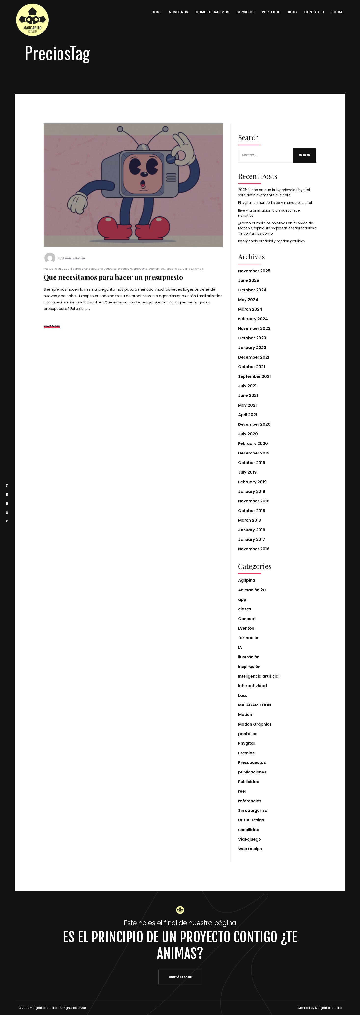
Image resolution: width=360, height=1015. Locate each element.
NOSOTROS (176, 12)
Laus (242, 695)
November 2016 (253, 549)
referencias (173, 276)
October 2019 (251, 463)
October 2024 (252, 290)
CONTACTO (311, 12)
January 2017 (251, 539)
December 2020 (254, 424)
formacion (248, 638)
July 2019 (247, 472)
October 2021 (251, 367)
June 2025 (248, 280)
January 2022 (252, 347)
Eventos (246, 628)
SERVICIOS (243, 12)
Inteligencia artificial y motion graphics (271, 241)
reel (242, 791)
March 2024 (250, 309)
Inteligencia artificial (258, 676)
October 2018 (251, 511)
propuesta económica (148, 276)
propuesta (125, 276)
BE (7, 512)
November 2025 (254, 271)
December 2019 (253, 453)
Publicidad (248, 782)
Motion (245, 714)
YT (7, 485)
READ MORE (52, 334)
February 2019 (252, 482)
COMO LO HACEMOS (210, 12)
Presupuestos (252, 762)
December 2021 (253, 357)
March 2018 (249, 520)
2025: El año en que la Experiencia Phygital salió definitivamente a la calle (274, 192)
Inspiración (249, 666)
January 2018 (251, 530)
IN (7, 494)
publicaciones (252, 772)
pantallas (247, 734)
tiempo (198, 276)
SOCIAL (335, 12)
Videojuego (249, 839)
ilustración (248, 657)
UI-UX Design (251, 820)
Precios (91, 276)
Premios (246, 753)
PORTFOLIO (268, 12)
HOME (154, 12)
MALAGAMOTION (254, 705)
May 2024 (248, 300)
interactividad (252, 686)
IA (240, 647)
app (242, 599)
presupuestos (107, 276)
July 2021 (247, 386)
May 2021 (247, 405)
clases (244, 609)
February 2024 (253, 319)
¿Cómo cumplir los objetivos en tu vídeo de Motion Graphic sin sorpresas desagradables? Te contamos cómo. (277, 228)
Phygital (246, 743)
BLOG (289, 12)
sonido (187, 276)
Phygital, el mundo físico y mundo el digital (275, 202)
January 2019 (251, 491)
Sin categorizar (253, 810)
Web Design (250, 849)
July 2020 (248, 434)
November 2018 (253, 501)
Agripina (246, 580)
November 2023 (254, 328)
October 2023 (252, 338)
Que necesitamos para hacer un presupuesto (113, 284)
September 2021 (254, 376)
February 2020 (253, 443)
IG (7, 503)
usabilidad (248, 830)
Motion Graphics (255, 724)
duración (78, 276)
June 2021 (248, 395)
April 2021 (247, 415)
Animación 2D (252, 590)
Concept (247, 618)
